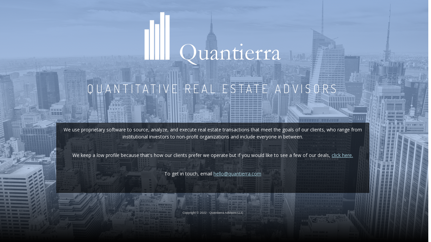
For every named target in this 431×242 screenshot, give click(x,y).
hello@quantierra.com (237, 173)
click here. (342, 155)
